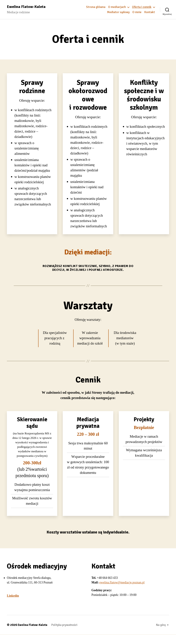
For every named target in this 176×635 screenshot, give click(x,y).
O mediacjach (117, 7)
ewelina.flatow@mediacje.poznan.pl (122, 583)
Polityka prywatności (68, 625)
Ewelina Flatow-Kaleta (27, 7)
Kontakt (149, 12)
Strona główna (95, 7)
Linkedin (13, 596)
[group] (32, 158)
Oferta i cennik (141, 7)
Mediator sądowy (118, 12)
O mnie (136, 12)
